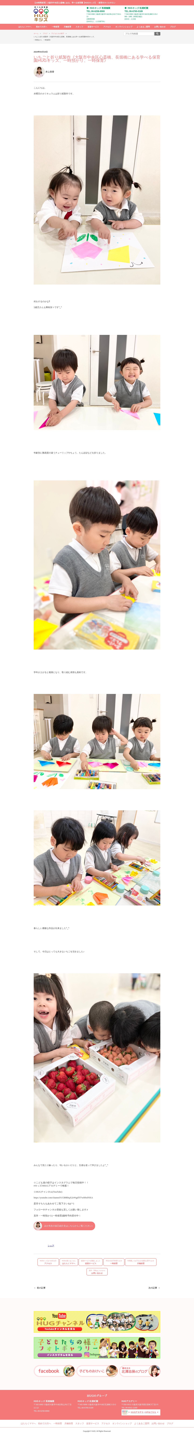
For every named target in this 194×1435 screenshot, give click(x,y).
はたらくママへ (25, 27)
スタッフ (79, 27)
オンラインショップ (123, 27)
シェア (51, 1246)
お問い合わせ (160, 27)
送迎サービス (93, 27)
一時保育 (55, 27)
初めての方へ (41, 27)
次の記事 (152, 1288)
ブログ (173, 27)
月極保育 (67, 27)
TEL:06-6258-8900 (95, 11)
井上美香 (44, 72)
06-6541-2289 (131, 1408)
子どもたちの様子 (57, 33)
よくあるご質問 (143, 27)
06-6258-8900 (43, 1411)
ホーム (36, 33)
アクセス (107, 27)
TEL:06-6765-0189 (133, 11)
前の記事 (41, 1288)
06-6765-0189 (87, 1408)
